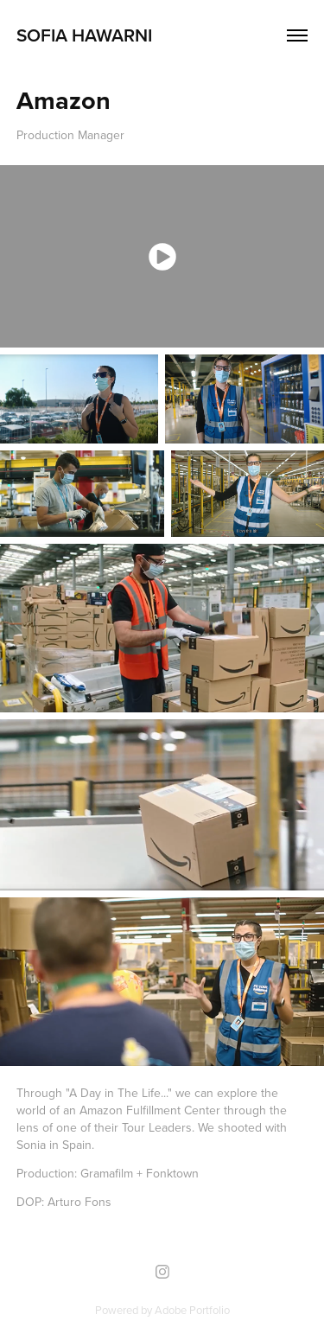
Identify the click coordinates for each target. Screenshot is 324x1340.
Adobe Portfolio (192, 1310)
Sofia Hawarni (84, 35)
